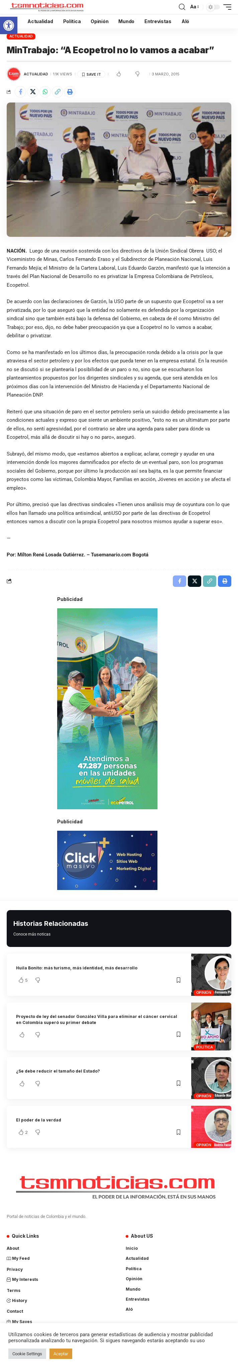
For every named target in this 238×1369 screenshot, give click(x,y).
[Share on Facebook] (20, 91)
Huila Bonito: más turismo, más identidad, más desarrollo (76, 967)
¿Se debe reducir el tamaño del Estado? (58, 1071)
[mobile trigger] (225, 7)
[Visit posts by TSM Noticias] (14, 74)
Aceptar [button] (60, 1353)
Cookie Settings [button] (27, 1353)
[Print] (70, 91)
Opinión (203, 992)
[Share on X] (32, 91)
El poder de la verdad (38, 1119)
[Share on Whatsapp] (45, 91)
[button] (8, 25)
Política (204, 1047)
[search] (182, 7)
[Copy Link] (57, 91)
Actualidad (21, 36)
